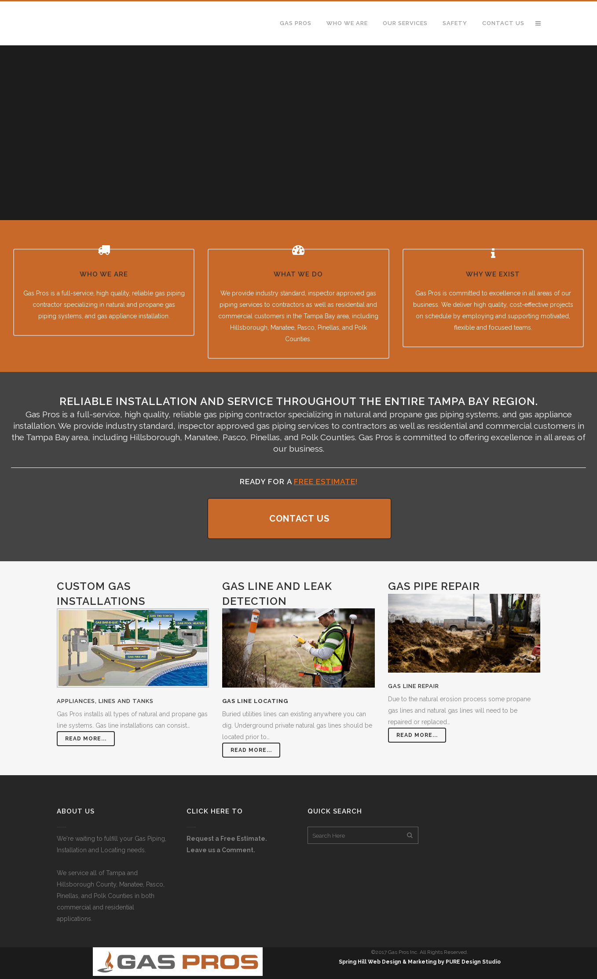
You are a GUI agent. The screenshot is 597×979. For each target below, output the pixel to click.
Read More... (85, 739)
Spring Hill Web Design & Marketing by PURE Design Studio (420, 962)
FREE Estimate (324, 481)
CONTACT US (299, 518)
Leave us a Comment (220, 850)
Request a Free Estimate (226, 838)
